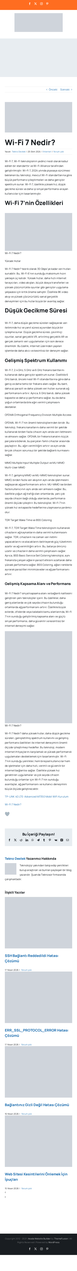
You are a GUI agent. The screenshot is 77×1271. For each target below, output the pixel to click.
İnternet (47, 151)
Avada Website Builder (39, 1238)
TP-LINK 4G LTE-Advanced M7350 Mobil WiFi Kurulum (37, 796)
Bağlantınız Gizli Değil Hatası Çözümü (37, 1104)
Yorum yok (58, 151)
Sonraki (65, 89)
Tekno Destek (19, 151)
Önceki (53, 89)
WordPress (53, 1242)
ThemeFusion (61, 1238)
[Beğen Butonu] (7, 814)
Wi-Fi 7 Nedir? (13, 804)
